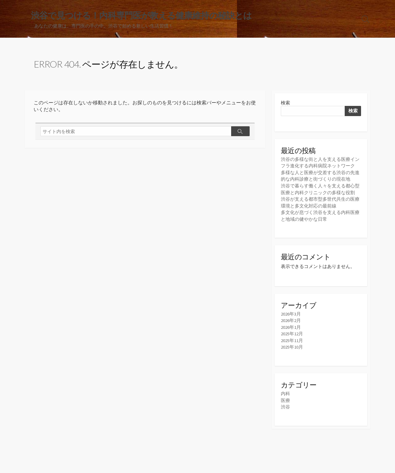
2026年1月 (291, 326)
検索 (285, 103)
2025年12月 (292, 332)
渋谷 (285, 405)
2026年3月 (291, 313)
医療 (285, 398)
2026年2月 (291, 319)
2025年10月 (292, 345)
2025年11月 (292, 339)
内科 (285, 392)
